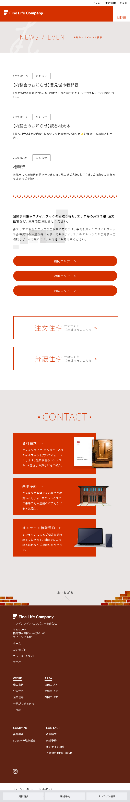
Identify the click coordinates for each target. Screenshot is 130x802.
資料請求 (23, 796)
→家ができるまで (23, 703)
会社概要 (18, 734)
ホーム (17, 643)
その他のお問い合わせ (59, 753)
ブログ (17, 662)
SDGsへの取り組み (24, 740)
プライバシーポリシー (24, 788)
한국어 (123, 2)
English (97, 2)
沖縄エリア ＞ (65, 276)
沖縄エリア (51, 691)
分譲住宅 (18, 691)
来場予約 (65, 796)
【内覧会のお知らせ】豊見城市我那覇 (46, 85)
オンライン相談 (106, 796)
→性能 (17, 710)
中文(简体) (110, 2)
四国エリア (51, 697)
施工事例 (18, 684)
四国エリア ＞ (65, 291)
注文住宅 (18, 697)
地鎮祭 (19, 166)
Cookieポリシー (46, 788)
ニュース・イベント (24, 656)
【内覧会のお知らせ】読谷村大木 (41, 126)
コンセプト (19, 650)
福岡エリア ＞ (65, 261)
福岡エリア (51, 684)
